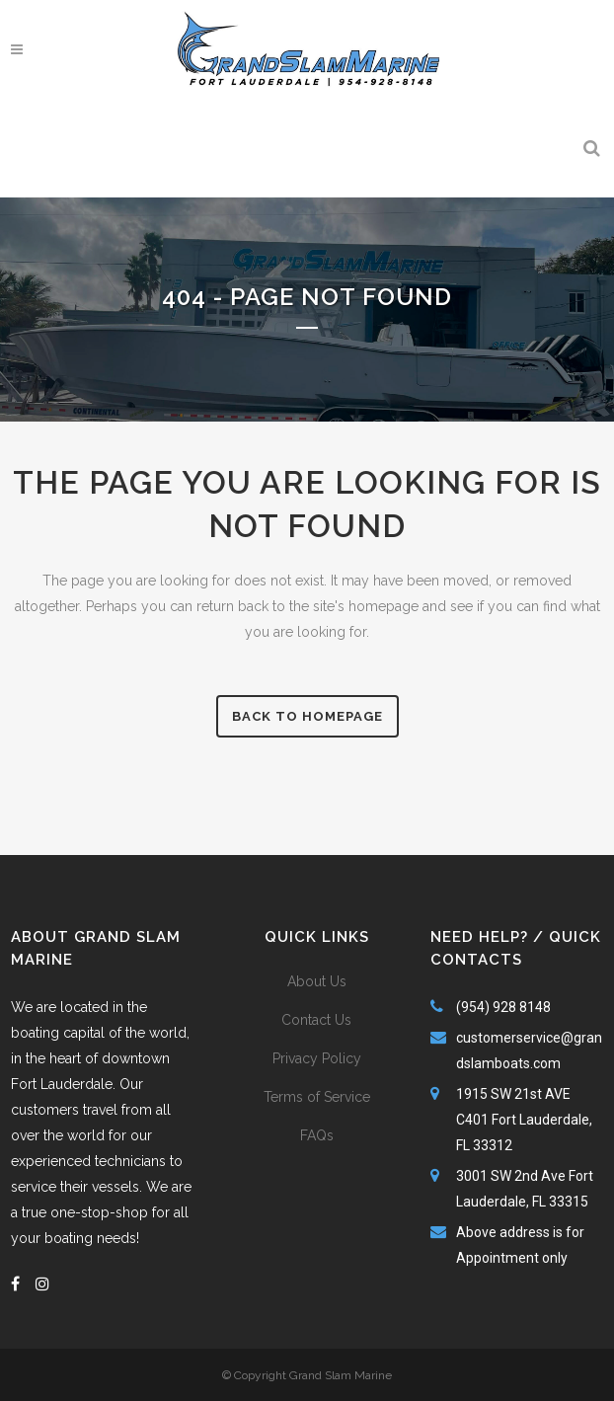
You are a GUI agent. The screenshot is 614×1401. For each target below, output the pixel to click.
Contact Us (316, 1020)
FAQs (317, 1135)
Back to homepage (307, 716)
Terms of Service (317, 1097)
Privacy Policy (316, 1058)
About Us (316, 981)
